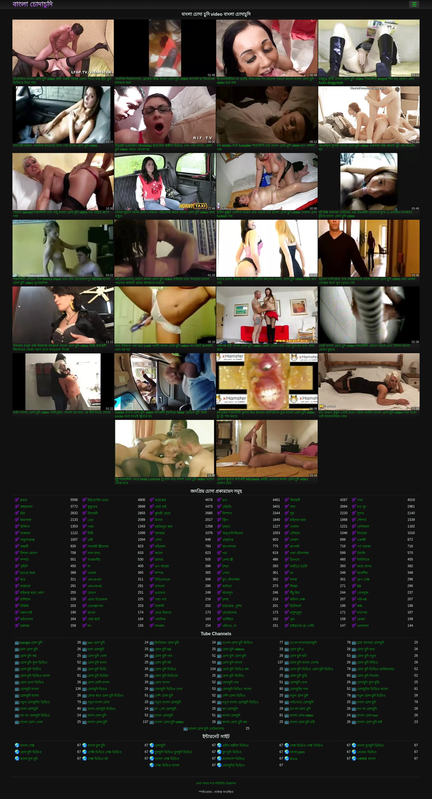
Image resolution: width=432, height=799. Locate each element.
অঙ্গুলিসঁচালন (232, 533)
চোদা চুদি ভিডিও (165, 669)
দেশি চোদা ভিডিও (233, 696)
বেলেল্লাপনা (95, 606)
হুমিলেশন (26, 619)
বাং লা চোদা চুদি (300, 709)
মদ (89, 626)
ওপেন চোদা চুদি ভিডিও (237, 643)
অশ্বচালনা (26, 507)
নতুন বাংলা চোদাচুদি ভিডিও (240, 702)
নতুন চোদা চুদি (299, 696)
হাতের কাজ (27, 573)
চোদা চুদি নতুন (366, 656)
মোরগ (92, 593)
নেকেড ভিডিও (366, 752)
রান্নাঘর (24, 626)
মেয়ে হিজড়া (163, 613)
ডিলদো (294, 560)
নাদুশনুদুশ (296, 613)
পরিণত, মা (229, 626)
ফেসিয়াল (363, 527)
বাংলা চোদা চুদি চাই (302, 722)
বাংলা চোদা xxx (367, 715)
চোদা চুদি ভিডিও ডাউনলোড (375, 669)
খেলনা (294, 527)
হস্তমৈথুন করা (163, 527)
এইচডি (226, 507)
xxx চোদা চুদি (96, 643)
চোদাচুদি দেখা (298, 682)
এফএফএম (95, 586)
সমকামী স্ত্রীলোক (98, 546)
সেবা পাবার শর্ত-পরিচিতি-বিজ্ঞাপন (216, 783)
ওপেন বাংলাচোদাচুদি (303, 643)
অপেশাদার (229, 546)
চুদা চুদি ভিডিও (232, 752)
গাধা (360, 500)
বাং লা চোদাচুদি (367, 709)
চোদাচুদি (160, 745)
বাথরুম (159, 626)
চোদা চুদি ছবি (298, 656)
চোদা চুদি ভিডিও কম (235, 669)
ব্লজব (23, 500)
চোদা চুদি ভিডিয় (98, 676)
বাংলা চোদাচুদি (33, 4)
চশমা (225, 566)
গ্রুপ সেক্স (363, 579)
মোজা (361, 619)
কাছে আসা (364, 566)
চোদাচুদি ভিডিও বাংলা (236, 689)
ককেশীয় (362, 573)
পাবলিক (160, 619)
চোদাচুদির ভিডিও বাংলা (372, 689)
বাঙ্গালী (159, 606)
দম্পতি (24, 560)
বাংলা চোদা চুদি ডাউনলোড (206, 729)
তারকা (92, 573)
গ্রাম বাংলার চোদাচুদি (370, 643)
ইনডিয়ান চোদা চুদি (167, 643)
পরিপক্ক (362, 599)
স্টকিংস (25, 527)
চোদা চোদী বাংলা (99, 682)
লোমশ (294, 540)
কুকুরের (92, 507)
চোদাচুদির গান (299, 689)
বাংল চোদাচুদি (164, 715)
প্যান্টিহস (227, 619)
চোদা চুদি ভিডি (97, 669)
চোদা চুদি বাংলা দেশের (304, 662)
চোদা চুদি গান (163, 656)
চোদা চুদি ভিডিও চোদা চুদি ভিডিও (312, 669)
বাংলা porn (297, 752)
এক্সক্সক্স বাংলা (366, 759)
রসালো (159, 586)
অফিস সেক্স (297, 599)
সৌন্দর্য (361, 520)
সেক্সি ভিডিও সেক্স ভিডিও (104, 752)
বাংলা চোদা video (301, 715)
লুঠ (292, 513)
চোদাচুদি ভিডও (97, 689)
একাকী (361, 540)
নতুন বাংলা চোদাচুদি (168, 702)
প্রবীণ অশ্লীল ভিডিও (235, 745)
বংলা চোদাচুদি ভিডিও (102, 709)
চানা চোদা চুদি (29, 649)
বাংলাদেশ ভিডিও (233, 759)
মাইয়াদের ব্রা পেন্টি (302, 626)
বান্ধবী (24, 546)
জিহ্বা (294, 586)
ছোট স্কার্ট (94, 619)
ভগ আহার (162, 566)
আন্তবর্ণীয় (94, 560)
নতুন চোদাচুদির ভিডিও (35, 702)
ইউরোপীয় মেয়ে (98, 500)
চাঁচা (22, 513)
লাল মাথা (94, 553)
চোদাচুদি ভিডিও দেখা (168, 689)
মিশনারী (93, 513)
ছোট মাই (160, 507)
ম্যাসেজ (362, 613)
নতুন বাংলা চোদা (99, 702)
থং (291, 573)
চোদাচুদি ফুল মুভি (368, 682)
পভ (224, 553)
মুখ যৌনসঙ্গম (231, 579)
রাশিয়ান (25, 599)
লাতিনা (227, 586)
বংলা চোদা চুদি (366, 702)
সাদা (292, 507)
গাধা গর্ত (160, 599)
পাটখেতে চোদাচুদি (302, 702)
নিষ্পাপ (227, 513)
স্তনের (91, 613)
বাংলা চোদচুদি (231, 715)
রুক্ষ (359, 606)
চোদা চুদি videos (233, 649)
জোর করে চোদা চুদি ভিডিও (105, 696)
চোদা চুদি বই (163, 662)
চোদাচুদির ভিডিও (233, 765)
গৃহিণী (24, 566)
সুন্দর (360, 513)
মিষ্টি (90, 533)
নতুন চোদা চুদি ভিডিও (371, 696)
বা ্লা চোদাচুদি (165, 709)
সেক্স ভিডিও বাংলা (167, 765)
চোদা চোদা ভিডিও (32, 682)
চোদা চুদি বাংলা (232, 662)
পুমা (292, 619)
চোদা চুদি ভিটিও (30, 669)
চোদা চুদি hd (163, 649)
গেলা (225, 573)
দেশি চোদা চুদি (164, 696)
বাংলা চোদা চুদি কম (234, 722)
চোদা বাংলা (162, 682)
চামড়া (226, 527)
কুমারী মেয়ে (162, 513)
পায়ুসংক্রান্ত (27, 540)
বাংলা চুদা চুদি (96, 745)
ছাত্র (22, 579)
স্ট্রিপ (225, 520)
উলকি (361, 553)
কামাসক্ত (25, 520)
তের (90, 520)
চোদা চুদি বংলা (97, 662)
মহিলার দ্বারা (298, 520)
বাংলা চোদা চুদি (97, 722)
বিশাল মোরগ (28, 553)
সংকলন (25, 533)
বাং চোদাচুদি (230, 709)
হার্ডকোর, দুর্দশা (232, 606)
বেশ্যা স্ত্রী (227, 560)
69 (359, 586)
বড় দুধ (361, 507)
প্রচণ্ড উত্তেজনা (97, 599)
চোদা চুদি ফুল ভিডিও (33, 662)
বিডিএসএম (162, 579)
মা (89, 566)
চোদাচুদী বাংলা (29, 696)
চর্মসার (159, 560)
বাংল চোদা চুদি (97, 715)
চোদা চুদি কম (28, 656)
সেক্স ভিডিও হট (98, 759)
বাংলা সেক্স (27, 745)
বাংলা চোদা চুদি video (169, 722)
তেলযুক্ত (363, 593)
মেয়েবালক (229, 613)
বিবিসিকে (363, 560)
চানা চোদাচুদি (96, 649)
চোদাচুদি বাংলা (29, 689)
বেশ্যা (158, 540)
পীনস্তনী (295, 500)
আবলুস (227, 593)
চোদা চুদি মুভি (298, 676)
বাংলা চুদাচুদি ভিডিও (370, 745)
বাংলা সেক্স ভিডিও (167, 759)
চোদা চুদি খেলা (97, 656)
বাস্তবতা (25, 586)
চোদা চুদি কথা (366, 649)
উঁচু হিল (295, 593)
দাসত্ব (293, 579)
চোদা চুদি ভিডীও (233, 676)
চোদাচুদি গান (230, 682)
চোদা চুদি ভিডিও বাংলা (35, 676)
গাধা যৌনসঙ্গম (299, 553)
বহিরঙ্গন (160, 546)
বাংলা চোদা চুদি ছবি (369, 722)
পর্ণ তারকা (363, 546)
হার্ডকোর (160, 500)
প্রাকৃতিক (227, 540)
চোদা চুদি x (297, 649)
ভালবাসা (363, 626)
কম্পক (159, 573)
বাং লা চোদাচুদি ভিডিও (35, 715)
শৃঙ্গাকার (160, 533)
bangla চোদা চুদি (31, 643)
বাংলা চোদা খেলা (31, 722)
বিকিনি (24, 606)
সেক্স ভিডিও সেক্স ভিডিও (306, 745)
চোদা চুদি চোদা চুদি (234, 656)
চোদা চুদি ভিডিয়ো (166, 676)
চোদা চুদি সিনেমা (368, 676)
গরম (91, 527)
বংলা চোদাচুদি (29, 709)
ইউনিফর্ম (295, 606)
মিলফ (159, 520)
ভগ (224, 500)
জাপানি (294, 546)
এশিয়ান (295, 533)
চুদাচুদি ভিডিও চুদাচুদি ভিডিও (173, 752)
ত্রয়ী (90, 540)
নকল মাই (26, 613)
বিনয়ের (362, 533)
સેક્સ (294, 759)
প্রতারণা (160, 593)
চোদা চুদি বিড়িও (367, 662)
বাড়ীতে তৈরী (298, 566)
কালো (159, 553)
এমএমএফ (94, 579)
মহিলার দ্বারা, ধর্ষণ (32, 593)
